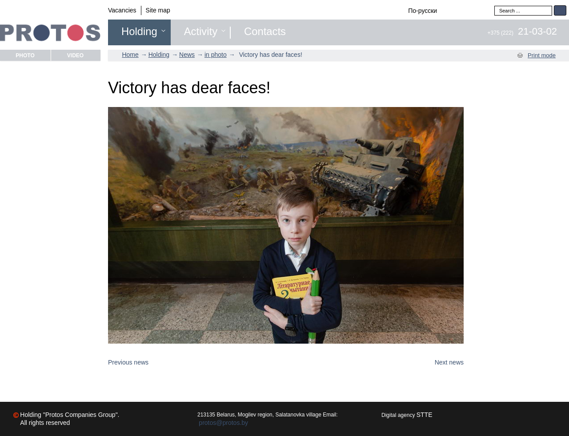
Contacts (265, 31)
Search (560, 10)
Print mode (542, 55)
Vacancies (122, 10)
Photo (25, 55)
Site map (158, 10)
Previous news (128, 362)
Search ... (494, 5)
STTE (425, 414)
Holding (139, 31)
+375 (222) (522, 33)
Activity (200, 31)
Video (75, 55)
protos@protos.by (223, 422)
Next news (449, 362)
